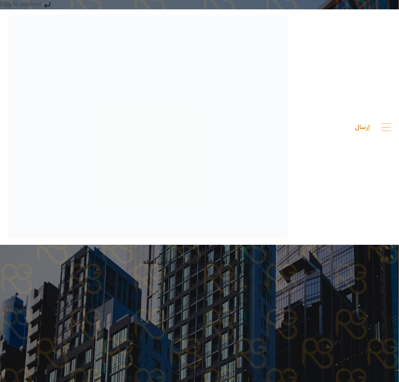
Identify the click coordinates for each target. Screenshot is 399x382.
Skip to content (26, 4)
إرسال (362, 127)
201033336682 (325, 127)
